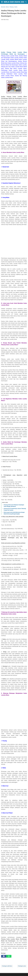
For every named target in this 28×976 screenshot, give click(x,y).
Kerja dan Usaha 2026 (14, 2)
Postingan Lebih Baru (7, 966)
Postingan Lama (22, 966)
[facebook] (3, 956)
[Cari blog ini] (26, 2)
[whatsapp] (8, 956)
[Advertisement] (14, 36)
